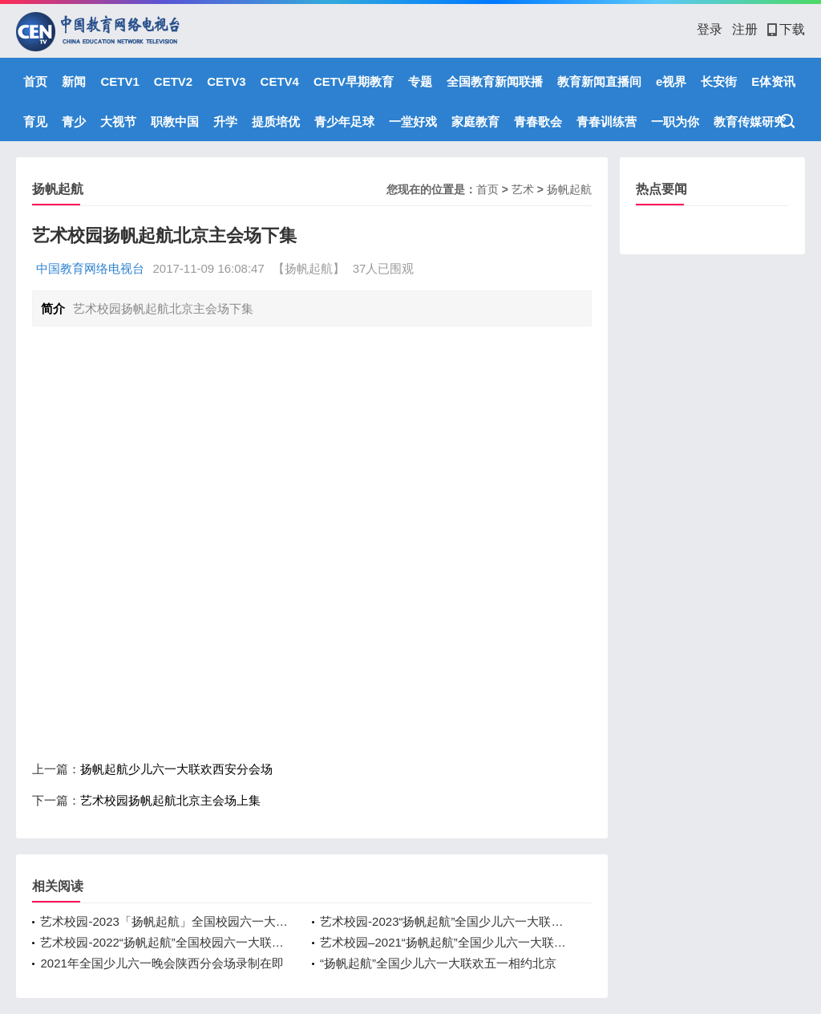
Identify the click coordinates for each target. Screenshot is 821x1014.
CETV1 (119, 81)
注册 (745, 29)
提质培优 (276, 121)
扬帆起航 (569, 189)
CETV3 (226, 81)
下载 (786, 29)
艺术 (523, 189)
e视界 (671, 81)
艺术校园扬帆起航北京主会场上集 (170, 800)
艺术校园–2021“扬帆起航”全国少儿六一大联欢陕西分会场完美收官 (444, 942)
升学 (225, 121)
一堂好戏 (413, 121)
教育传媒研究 (750, 121)
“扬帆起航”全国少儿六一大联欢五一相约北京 (438, 963)
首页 (35, 81)
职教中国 (175, 121)
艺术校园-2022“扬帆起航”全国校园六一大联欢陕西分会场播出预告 (164, 942)
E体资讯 (773, 81)
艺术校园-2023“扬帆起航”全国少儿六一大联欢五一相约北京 (444, 921)
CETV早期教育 (353, 81)
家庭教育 (475, 121)
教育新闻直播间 (599, 81)
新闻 (74, 81)
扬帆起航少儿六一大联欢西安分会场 (176, 769)
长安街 (719, 81)
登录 (709, 29)
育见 (35, 121)
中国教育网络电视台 (90, 268)
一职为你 (675, 121)
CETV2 (173, 81)
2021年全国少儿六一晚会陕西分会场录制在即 (161, 963)
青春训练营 (606, 121)
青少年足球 (344, 121)
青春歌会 (538, 121)
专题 (420, 81)
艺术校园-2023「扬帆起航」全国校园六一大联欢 (164, 921)
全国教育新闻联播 (495, 81)
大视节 (118, 121)
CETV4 (280, 81)
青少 (74, 121)
